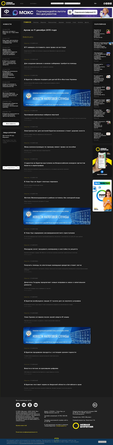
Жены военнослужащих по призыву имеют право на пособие (50, 147)
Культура (68, 22)
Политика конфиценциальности (26, 432)
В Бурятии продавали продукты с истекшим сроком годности (50, 352)
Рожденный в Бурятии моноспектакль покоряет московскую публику (10, 105)
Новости (7, 24)
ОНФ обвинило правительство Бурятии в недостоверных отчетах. (41, 372)
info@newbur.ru (61, 426)
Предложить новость (57, 3)
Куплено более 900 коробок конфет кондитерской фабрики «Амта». (42, 83)
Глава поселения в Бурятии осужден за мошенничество (10, 85)
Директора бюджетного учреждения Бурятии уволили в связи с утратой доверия (10, 52)
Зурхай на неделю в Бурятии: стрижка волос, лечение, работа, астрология (99, 33)
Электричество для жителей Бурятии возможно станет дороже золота (54, 131)
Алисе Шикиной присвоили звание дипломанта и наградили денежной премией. (46, 169)
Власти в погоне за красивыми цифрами (41, 368)
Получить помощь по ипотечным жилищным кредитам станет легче (53, 265)
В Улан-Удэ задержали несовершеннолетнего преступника (49, 233)
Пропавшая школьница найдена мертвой (41, 115)
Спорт (74, 22)
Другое (87, 22)
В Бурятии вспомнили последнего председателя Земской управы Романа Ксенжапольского (10, 74)
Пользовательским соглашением (31, 443)
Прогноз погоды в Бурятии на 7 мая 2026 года (11, 33)
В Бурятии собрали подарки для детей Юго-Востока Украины (50, 79)
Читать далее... (28, 52)
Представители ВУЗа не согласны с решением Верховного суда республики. (45, 50)
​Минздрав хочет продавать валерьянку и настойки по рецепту (51, 249)
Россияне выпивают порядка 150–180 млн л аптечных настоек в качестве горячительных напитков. (50, 252)
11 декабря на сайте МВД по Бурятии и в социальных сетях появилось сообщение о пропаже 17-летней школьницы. (55, 118)
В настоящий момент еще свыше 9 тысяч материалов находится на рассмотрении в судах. (48, 304)
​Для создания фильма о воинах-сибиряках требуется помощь (50, 63)
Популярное (100, 24)
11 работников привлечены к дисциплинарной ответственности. (41, 355)
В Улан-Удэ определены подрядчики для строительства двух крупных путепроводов (99, 113)
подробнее (11, 167)
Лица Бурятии (9, 133)
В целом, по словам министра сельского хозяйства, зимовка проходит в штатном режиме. (48, 388)
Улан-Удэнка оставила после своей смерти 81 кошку (46, 317)
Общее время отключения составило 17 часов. (36, 201)
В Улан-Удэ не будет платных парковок (41, 182)
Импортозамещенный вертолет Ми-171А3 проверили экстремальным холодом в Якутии (101, 45)
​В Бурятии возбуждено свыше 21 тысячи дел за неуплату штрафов (52, 301)
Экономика (97, 49)
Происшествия (52, 22)
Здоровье (61, 22)
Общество (43, 22)
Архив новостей (21, 425)
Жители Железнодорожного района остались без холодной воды (52, 198)
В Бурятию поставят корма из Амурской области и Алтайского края (52, 384)
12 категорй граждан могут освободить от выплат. (37, 288)
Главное (27, 22)
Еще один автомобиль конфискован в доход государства (10, 42)
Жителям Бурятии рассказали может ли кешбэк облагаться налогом (10, 95)
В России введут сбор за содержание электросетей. (38, 134)
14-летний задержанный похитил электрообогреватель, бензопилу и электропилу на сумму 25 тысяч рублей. (53, 236)
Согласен (102, 442)
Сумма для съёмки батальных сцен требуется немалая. (38, 66)
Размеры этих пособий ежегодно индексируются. (37, 150)
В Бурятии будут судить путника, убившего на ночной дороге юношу (99, 102)
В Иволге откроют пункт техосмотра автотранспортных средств (9, 62)
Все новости (11, 124)
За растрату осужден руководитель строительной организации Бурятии (99, 79)
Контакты (80, 22)
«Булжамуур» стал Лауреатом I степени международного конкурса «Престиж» (100, 56)
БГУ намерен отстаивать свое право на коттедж (45, 47)
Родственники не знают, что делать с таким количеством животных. (42, 320)
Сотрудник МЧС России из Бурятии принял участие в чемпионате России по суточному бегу (99, 90)
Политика (35, 22)
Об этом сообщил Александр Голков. (33, 185)
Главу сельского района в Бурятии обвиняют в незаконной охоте (99, 124)
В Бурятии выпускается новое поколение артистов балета (11, 115)
